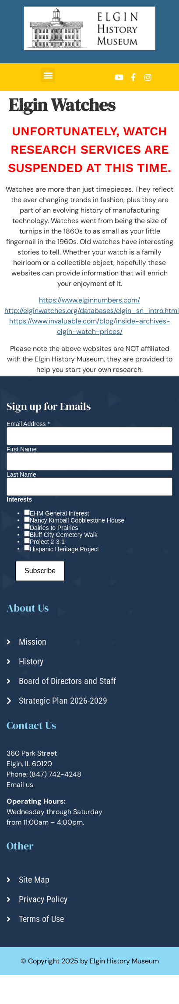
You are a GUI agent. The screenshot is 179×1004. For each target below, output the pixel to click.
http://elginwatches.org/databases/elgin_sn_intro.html (91, 310)
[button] (48, 75)
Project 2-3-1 (47, 542)
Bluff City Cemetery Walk (64, 535)
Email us (20, 784)
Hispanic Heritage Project (64, 549)
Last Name (21, 474)
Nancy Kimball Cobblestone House (77, 520)
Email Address (28, 424)
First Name (21, 449)
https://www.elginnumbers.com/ (89, 300)
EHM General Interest (59, 513)
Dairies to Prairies (54, 528)
